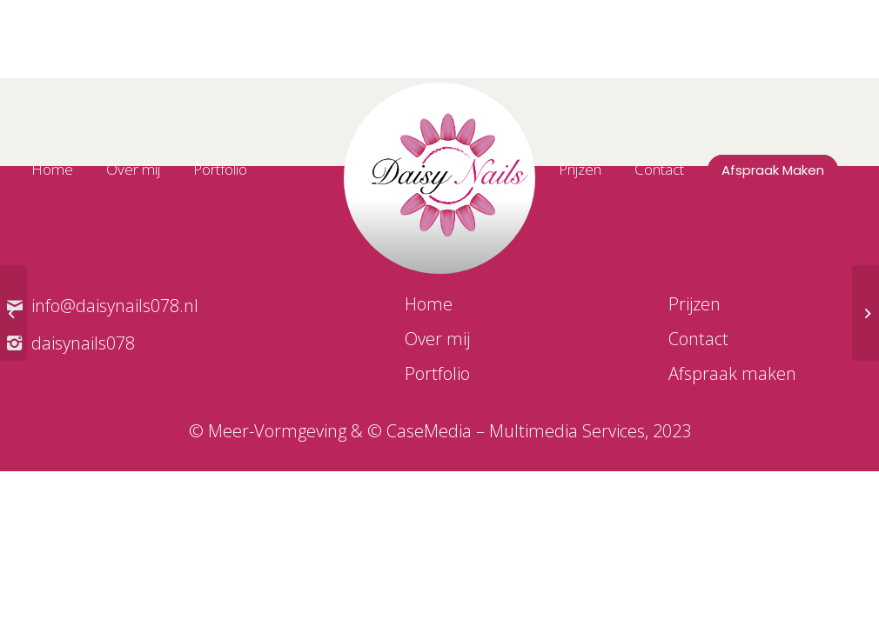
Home (429, 304)
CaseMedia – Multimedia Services (515, 431)
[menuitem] (63, 169)
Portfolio (437, 373)
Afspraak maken (732, 373)
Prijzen (694, 304)
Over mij (437, 338)
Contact (698, 338)
